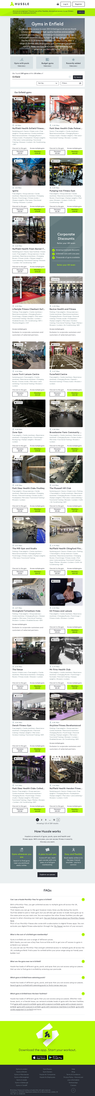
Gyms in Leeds (21, 1080)
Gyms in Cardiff (21, 1085)
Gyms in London (21, 1069)
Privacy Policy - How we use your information (73, 1078)
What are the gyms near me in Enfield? (25, 961)
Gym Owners (47, 1072)
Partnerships (73, 1082)
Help (73, 1069)
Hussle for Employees (47, 1077)
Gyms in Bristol (21, 1072)
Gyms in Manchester (21, 1074)
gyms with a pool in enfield (25, 1004)
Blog (73, 1072)
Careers (73, 1085)
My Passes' (58, 926)
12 (54, 820)
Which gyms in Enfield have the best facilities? (28, 993)
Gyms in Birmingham (21, 1077)
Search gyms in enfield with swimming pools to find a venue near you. (38, 985)
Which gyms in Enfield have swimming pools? (27, 977)
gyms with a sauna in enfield (48, 1004)
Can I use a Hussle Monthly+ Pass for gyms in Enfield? (31, 899)
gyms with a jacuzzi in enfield (29, 1007)
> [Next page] (58, 819)
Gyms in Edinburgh (21, 1082)
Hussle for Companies (47, 1074)
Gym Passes (47, 1069)
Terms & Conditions (73, 1074)
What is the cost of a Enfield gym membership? (29, 934)
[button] (28, 125)
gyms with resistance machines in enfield (58, 1007)
